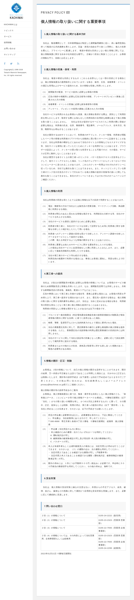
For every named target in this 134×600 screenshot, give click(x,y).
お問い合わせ (10, 48)
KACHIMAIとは (10, 24)
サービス (8, 36)
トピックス (9, 30)
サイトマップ (10, 54)
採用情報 (8, 42)
